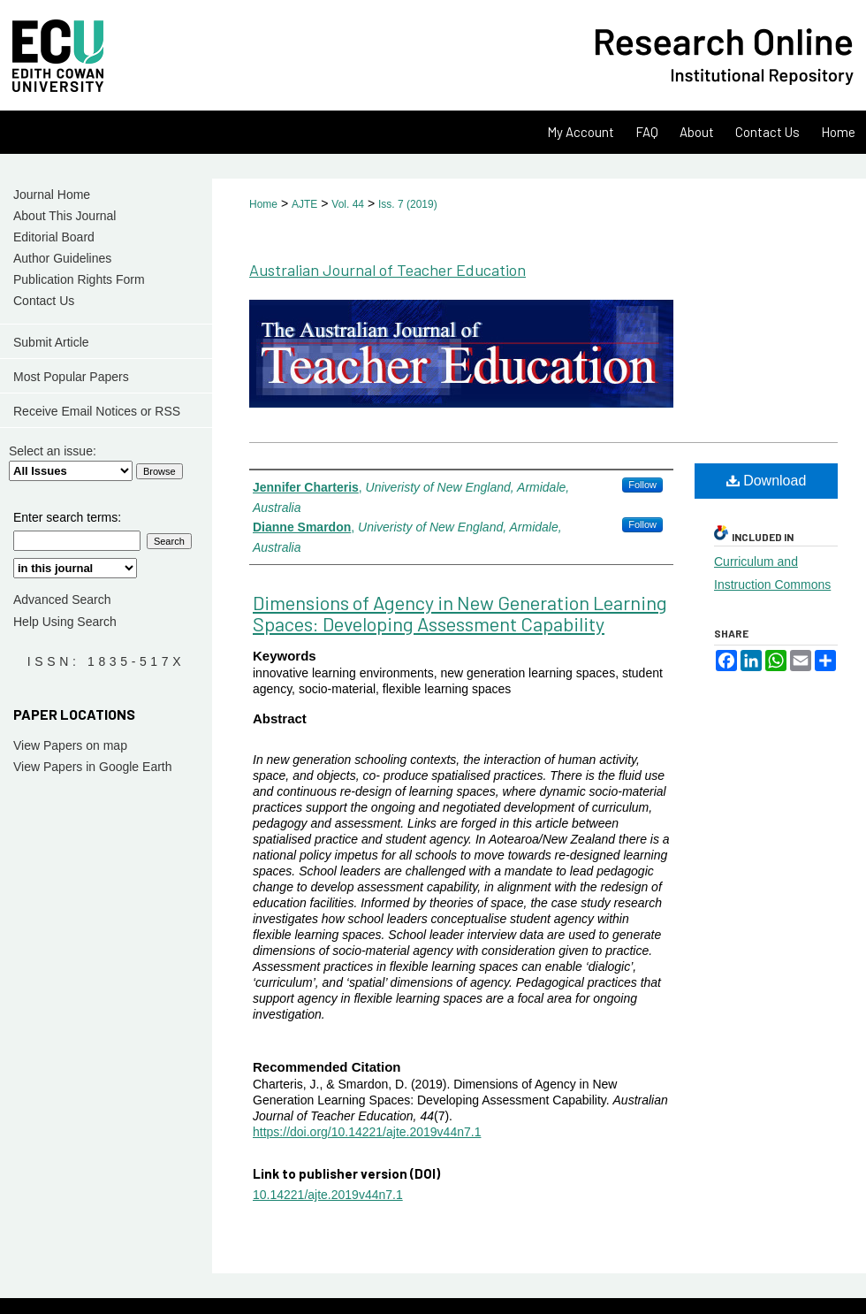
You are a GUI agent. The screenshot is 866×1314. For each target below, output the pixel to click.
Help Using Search (65, 622)
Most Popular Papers (71, 377)
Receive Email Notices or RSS (96, 411)
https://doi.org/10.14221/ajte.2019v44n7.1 (367, 1132)
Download (766, 480)
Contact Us (43, 301)
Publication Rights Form (79, 279)
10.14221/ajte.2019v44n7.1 (328, 1195)
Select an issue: (52, 451)
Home (263, 204)
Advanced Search (62, 599)
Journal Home (51, 194)
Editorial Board (54, 237)
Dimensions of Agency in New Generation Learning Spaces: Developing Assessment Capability (460, 613)
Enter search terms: (67, 517)
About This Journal (64, 216)
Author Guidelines (62, 258)
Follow (642, 484)
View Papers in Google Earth (92, 767)
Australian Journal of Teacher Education (387, 269)
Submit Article (51, 342)
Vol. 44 (347, 204)
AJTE (304, 204)
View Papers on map (70, 745)
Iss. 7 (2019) (407, 204)
